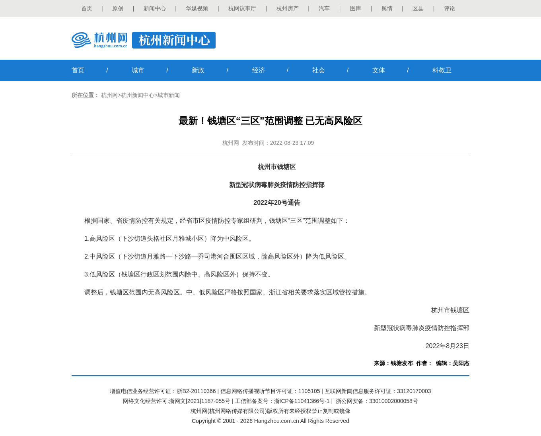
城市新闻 (169, 95)
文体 (378, 70)
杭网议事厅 (242, 8)
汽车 (324, 8)
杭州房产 (287, 8)
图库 (355, 8)
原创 (117, 8)
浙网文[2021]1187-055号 (199, 401)
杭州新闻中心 (137, 95)
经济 (258, 70)
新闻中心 (155, 8)
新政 (198, 70)
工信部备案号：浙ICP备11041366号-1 (282, 401)
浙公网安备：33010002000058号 (377, 401)
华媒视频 (197, 8)
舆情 (387, 8)
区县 (418, 8)
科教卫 (441, 70)
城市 (138, 70)
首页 (86, 8)
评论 (449, 8)
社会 (318, 70)
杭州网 (109, 95)
